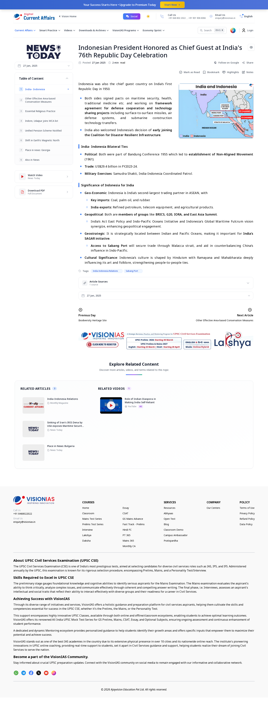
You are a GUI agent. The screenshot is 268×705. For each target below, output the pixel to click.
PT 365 (126, 535)
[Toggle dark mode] (148, 16)
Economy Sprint (154, 30)
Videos (70, 30)
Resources (169, 507)
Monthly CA (129, 546)
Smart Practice (50, 30)
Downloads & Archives (94, 30)
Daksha (86, 540)
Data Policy (246, 524)
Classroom (88, 513)
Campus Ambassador (175, 535)
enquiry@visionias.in (24, 521)
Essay (126, 507)
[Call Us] (162, 16)
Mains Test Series (92, 518)
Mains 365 (128, 540)
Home (85, 507)
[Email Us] (221, 16)
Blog (166, 524)
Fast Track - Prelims (134, 524)
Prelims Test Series (92, 524)
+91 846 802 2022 (177, 18)
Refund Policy (247, 518)
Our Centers (213, 507)
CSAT (125, 513)
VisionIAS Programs (125, 30)
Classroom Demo (173, 529)
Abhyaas (168, 513)
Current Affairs (25, 30)
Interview (87, 529)
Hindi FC (127, 529)
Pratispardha (171, 540)
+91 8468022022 (22, 513)
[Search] (212, 30)
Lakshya (86, 535)
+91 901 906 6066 (197, 18)
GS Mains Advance (133, 518)
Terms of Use (247, 507)
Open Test (169, 518)
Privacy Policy (247, 513)
